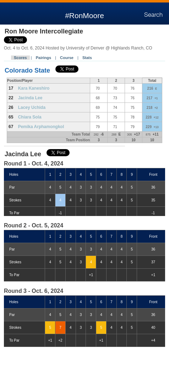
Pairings (43, 58)
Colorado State (28, 70)
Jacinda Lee (30, 97)
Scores (20, 58)
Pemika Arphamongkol (41, 126)
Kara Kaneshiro (34, 88)
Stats (87, 58)
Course (66, 58)
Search (153, 15)
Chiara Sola (30, 117)
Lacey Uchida (31, 107)
